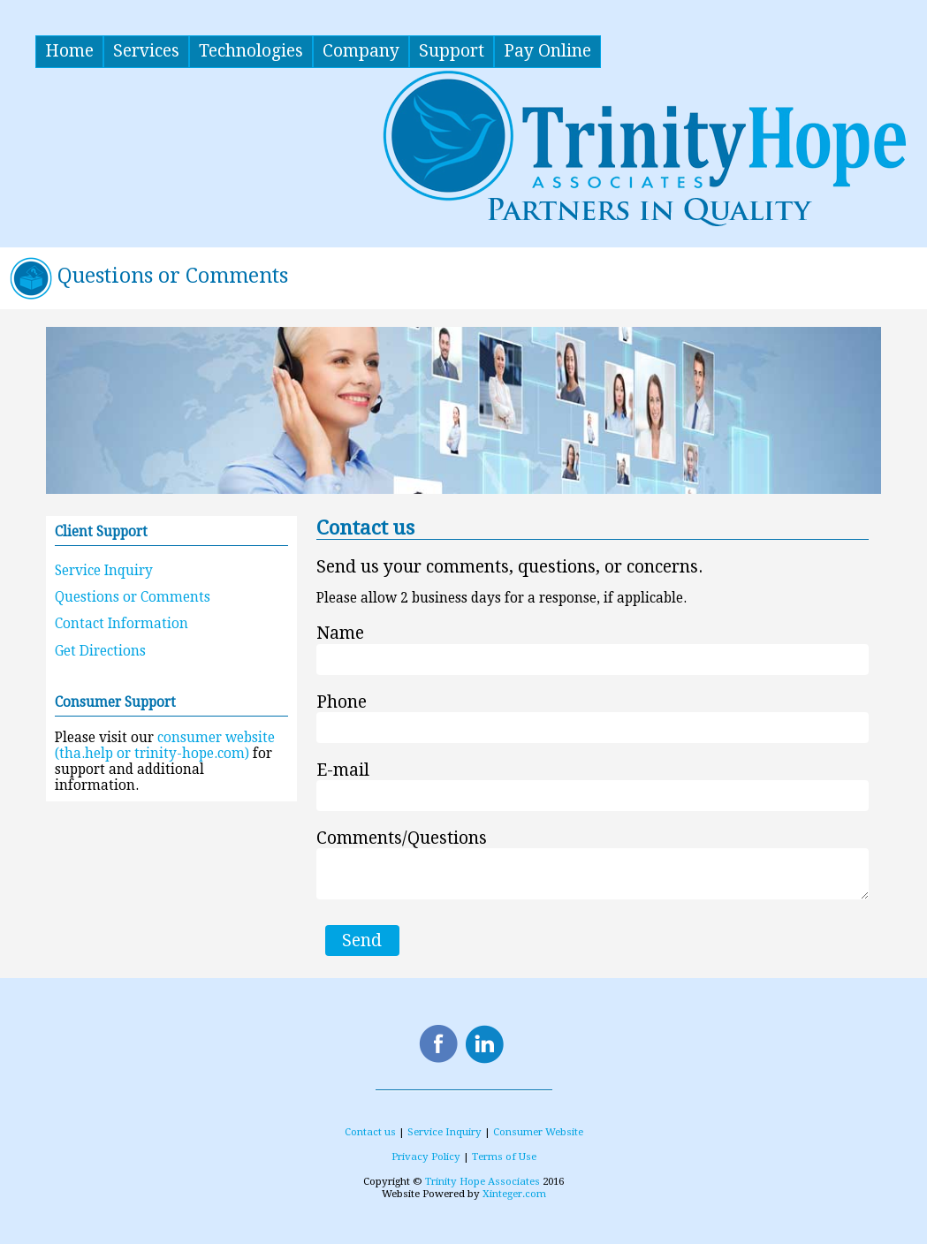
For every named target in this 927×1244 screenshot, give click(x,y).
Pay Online (547, 51)
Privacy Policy (425, 1156)
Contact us (370, 1132)
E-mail (342, 770)
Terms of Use (504, 1156)
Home (69, 51)
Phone (341, 702)
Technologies (251, 51)
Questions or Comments (132, 597)
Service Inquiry (104, 571)
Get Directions (100, 651)
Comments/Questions (401, 838)
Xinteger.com (514, 1193)
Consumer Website (538, 1132)
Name (340, 634)
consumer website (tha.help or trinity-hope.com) (165, 746)
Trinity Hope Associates (482, 1181)
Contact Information (121, 624)
